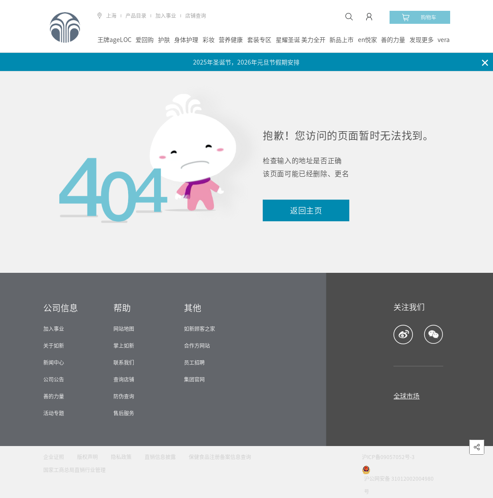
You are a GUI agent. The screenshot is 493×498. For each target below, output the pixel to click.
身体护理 (186, 40)
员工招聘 (194, 362)
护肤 (164, 40)
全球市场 (406, 396)
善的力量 (393, 40)
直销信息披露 (160, 456)
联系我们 (123, 362)
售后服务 (123, 413)
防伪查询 (123, 396)
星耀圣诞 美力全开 (300, 40)
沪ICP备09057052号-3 (388, 456)
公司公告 (53, 379)
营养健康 (231, 40)
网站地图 (123, 328)
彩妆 (209, 40)
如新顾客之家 (199, 328)
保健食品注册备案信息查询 (220, 456)
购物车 (419, 17)
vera (444, 40)
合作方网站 (197, 345)
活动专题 (53, 413)
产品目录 (136, 15)
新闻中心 (53, 362)
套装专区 (259, 40)
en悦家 (367, 40)
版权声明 (87, 456)
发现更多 (421, 40)
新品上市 (341, 40)
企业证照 (53, 456)
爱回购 (144, 40)
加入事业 (165, 15)
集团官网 (194, 379)
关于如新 (53, 345)
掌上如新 (123, 345)
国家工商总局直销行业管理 (74, 469)
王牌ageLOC (114, 40)
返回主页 (306, 210)
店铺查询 (195, 15)
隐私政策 (121, 456)
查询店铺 (123, 379)
